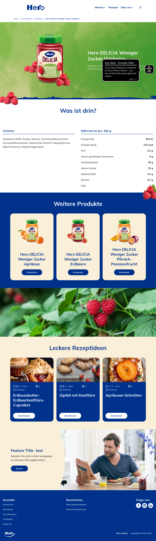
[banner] (78, 7)
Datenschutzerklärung (76, 509)
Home (15, 19)
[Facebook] (138, 505)
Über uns (126, 7)
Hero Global (122, 533)
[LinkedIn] (150, 505)
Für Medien (8, 519)
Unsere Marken (26, 19)
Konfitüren (39, 19)
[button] (140, 7)
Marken (99, 7)
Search (19, 468)
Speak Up (7, 524)
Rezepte (113, 7)
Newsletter (8, 509)
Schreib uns (8, 504)
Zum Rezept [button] (24, 416)
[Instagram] (144, 505)
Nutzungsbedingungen (76, 504)
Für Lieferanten (10, 514)
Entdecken (32, 272)
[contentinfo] (78, 515)
